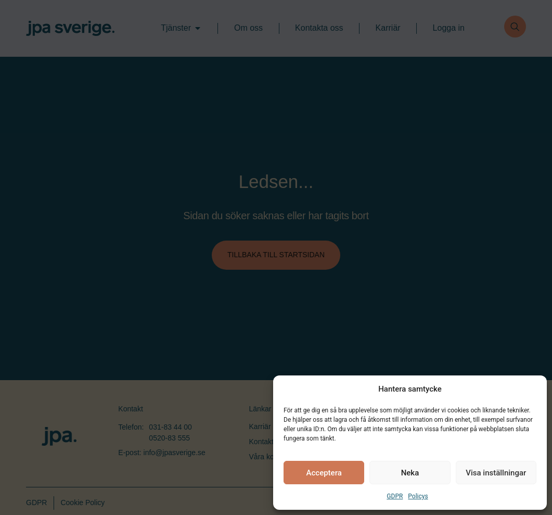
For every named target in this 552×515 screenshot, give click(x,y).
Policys (418, 496)
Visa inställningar (496, 473)
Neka (410, 473)
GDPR (395, 496)
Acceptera (324, 473)
